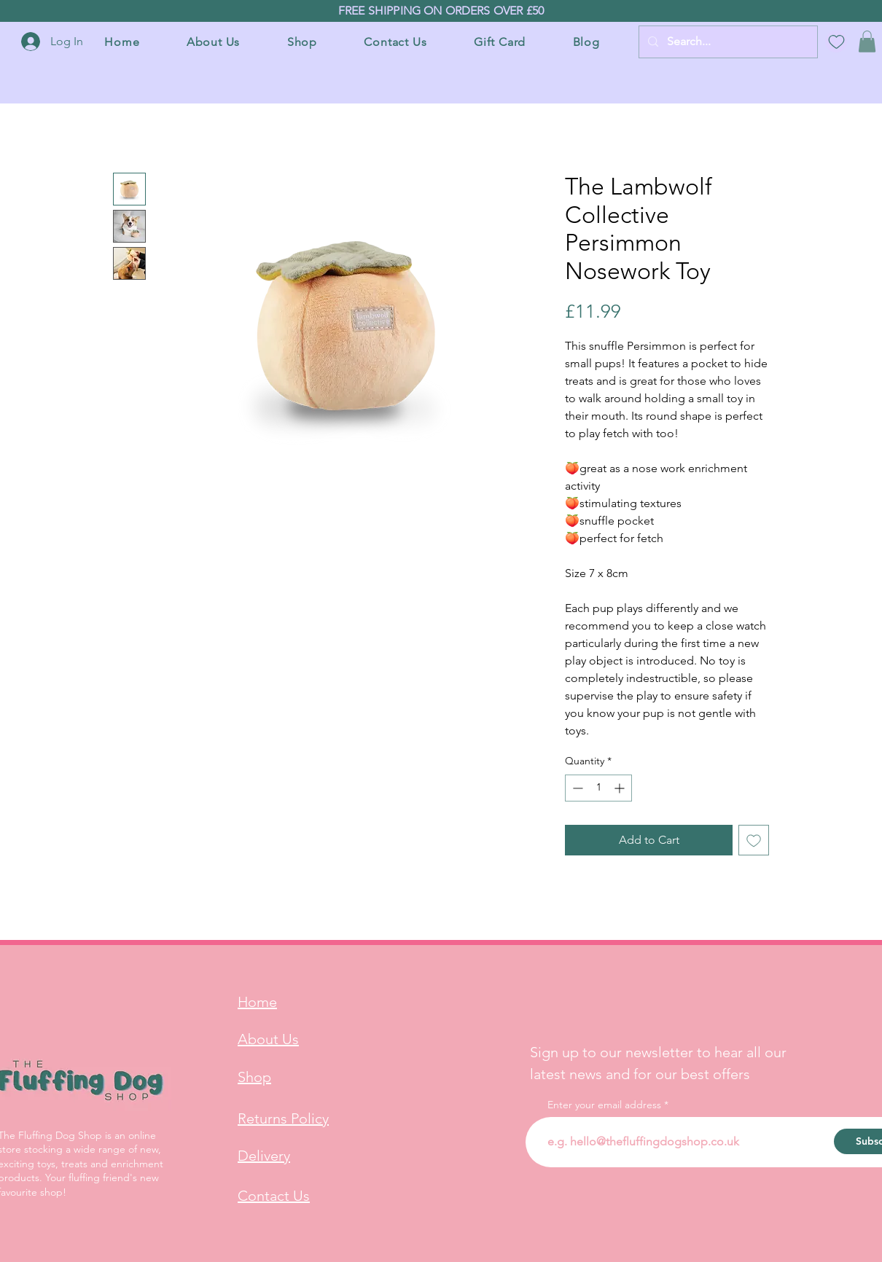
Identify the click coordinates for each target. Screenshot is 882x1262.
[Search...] (727, 42)
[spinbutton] (598, 788)
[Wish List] (836, 41)
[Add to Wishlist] (753, 840)
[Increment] (621, 788)
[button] (867, 41)
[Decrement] (576, 788)
